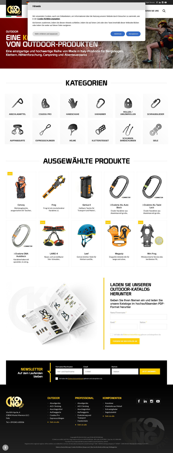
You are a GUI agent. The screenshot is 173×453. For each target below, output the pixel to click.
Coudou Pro (55, 415)
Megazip (119, 253)
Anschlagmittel (56, 409)
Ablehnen (117, 34)
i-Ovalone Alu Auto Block (119, 206)
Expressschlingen (57, 418)
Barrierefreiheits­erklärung (99, 447)
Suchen (164, 11)
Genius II (87, 205)
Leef (86, 253)
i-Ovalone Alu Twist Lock (152, 206)
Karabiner (109, 403)
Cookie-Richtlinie (76, 447)
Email (113, 322)
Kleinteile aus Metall (113, 406)
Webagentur (113, 447)
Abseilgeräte (55, 403)
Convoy (21, 205)
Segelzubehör (110, 412)
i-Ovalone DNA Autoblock (21, 255)
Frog (54, 205)
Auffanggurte (55, 412)
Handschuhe (82, 421)
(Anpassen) (86, 447)
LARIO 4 (54, 253)
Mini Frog (151, 253)
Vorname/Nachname (64, 367)
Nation (143, 322)
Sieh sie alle (54, 422)
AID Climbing (55, 406)
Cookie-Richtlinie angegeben (48, 19)
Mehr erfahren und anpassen (46, 34)
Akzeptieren (133, 34)
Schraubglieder (111, 409)
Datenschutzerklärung (131, 335)
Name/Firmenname (118, 312)
